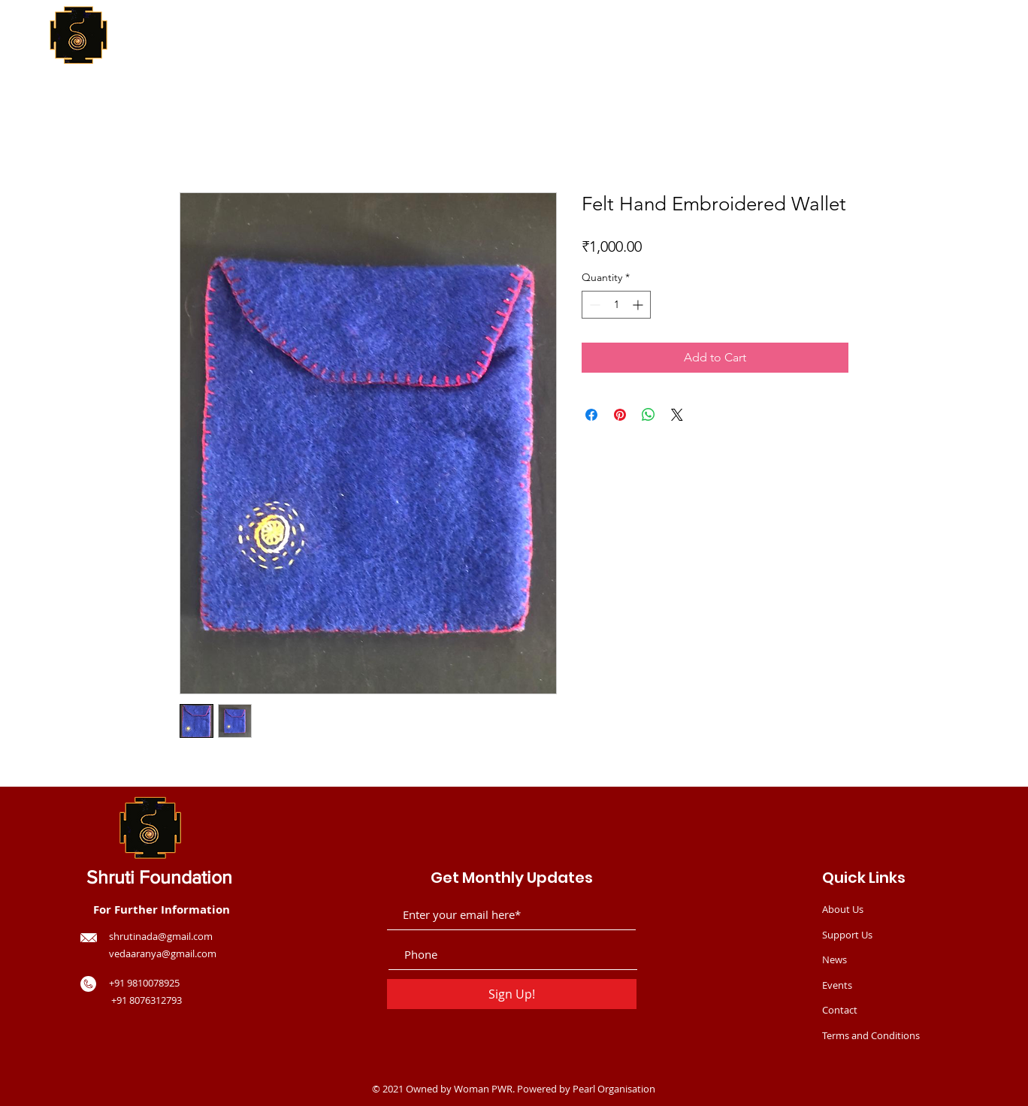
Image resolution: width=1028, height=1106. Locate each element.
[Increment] (639, 305)
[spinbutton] (616, 305)
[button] (927, 63)
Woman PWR (483, 1088)
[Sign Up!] (511, 994)
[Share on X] (677, 415)
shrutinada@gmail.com (161, 936)
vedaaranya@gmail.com (162, 953)
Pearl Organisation (614, 1088)
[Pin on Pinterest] (620, 415)
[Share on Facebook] (591, 415)
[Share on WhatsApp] (648, 415)
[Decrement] (593, 305)
